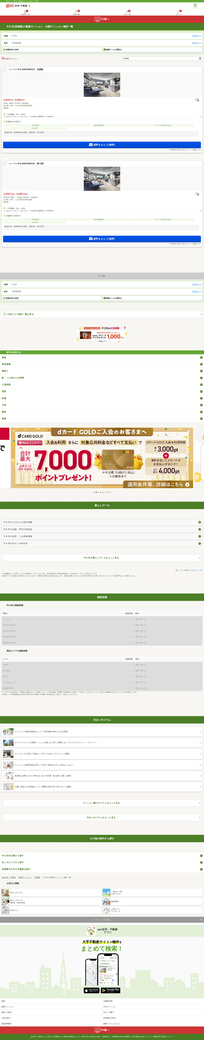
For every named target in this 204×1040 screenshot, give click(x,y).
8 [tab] (110, 492)
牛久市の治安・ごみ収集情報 (18, 536)
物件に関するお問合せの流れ (91, 1037)
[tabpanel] (102, 459)
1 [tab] (93, 492)
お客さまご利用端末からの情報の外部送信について (63, 1037)
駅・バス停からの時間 (13, 378)
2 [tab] (96, 492)
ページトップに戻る (102, 920)
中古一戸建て (108, 1012)
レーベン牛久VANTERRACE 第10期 (26, 163)
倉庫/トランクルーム (111, 1024)
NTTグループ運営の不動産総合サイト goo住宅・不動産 (22, 1)
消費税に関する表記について (162, 1037)
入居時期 (6, 384)
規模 (4, 418)
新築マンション (7, 1007)
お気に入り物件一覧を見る (18, 314)
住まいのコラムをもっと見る (101, 817)
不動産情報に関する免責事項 (121, 1037)
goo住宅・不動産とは (38, 1037)
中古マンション (109, 1007)
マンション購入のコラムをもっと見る (101, 803)
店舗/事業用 (6, 1024)
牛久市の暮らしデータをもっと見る (101, 557)
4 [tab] (100, 492)
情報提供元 (106, 1037)
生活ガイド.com (196, 570)
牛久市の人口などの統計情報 (18, 522)
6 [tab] (105, 492)
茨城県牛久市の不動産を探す (16, 869)
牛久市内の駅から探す (13, 855)
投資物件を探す (109, 1018)
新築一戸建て (6, 1012)
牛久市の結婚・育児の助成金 (18, 529)
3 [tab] (98, 492)
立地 (4, 405)
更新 (4, 391)
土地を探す (5, 1018)
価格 (4, 357)
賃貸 (3, 1001)
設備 (4, 398)
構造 (4, 412)
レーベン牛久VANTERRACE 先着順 (26, 69)
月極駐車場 (107, 1001)
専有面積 (6, 364)
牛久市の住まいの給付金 (16, 543)
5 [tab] (103, 492)
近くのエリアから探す (13, 862)
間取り (5, 371)
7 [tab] (108, 492)
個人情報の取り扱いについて (141, 1037)
